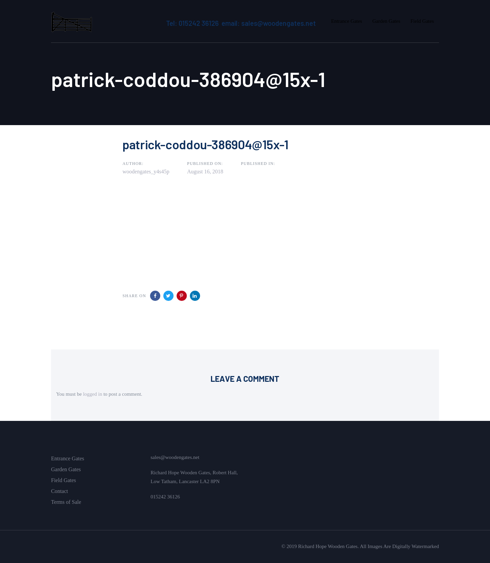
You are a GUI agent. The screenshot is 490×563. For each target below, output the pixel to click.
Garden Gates (66, 469)
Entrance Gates (67, 458)
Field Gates (63, 480)
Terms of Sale (66, 502)
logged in (92, 394)
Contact (59, 491)
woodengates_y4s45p (145, 171)
